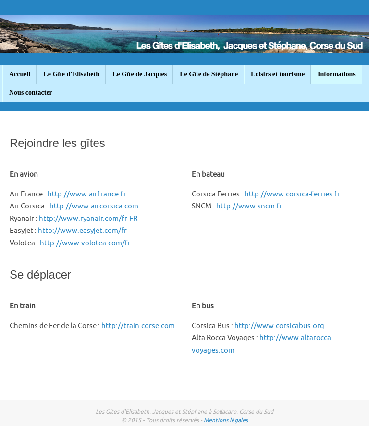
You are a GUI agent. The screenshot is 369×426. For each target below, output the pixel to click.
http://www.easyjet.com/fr (82, 230)
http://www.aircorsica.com (93, 206)
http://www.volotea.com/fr (85, 243)
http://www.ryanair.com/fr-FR (88, 218)
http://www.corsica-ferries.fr (292, 194)
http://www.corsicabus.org (279, 325)
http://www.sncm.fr (249, 206)
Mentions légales (226, 420)
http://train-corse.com (138, 325)
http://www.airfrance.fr (87, 194)
